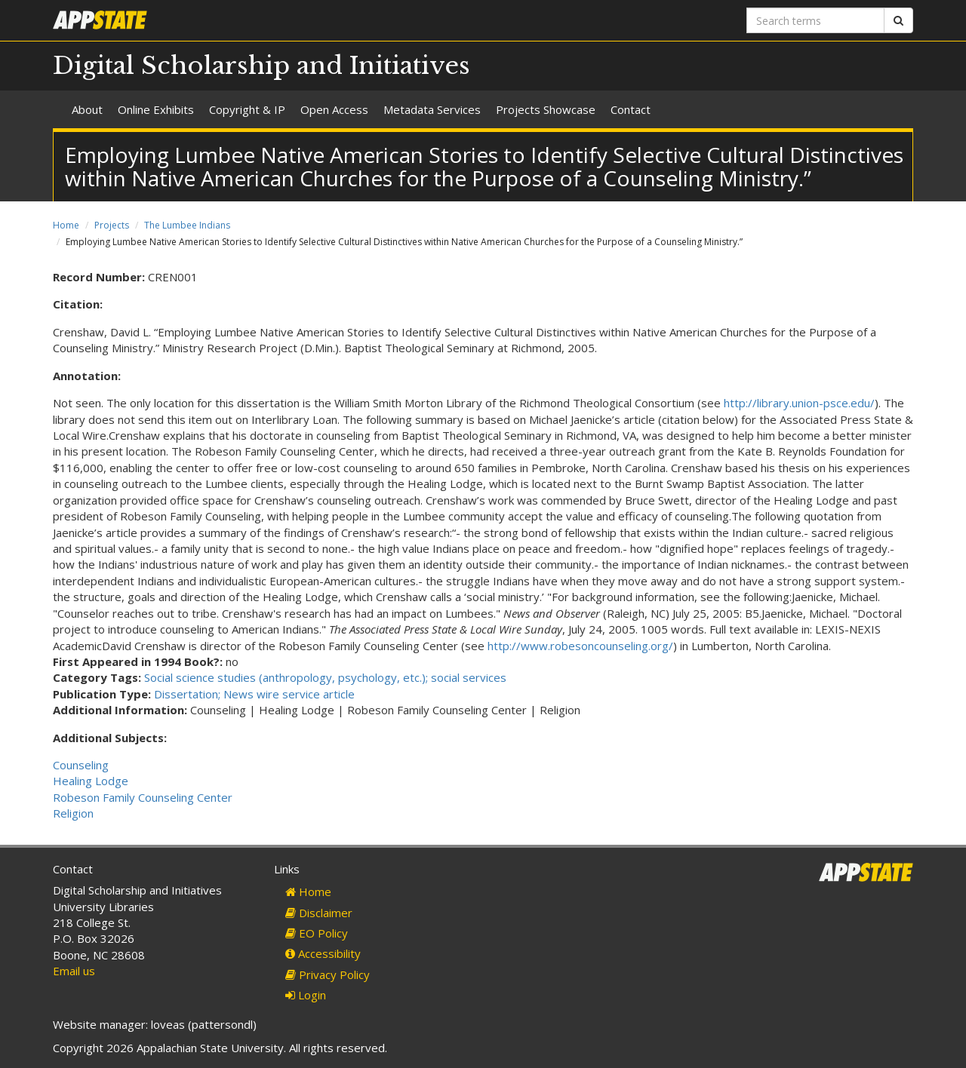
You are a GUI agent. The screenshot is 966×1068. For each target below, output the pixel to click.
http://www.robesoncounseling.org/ (580, 645)
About (87, 109)
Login (305, 994)
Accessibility (323, 953)
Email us (74, 970)
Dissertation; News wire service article (254, 693)
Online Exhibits (156, 109)
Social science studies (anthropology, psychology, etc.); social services (325, 677)
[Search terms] (815, 20)
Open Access (334, 109)
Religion (73, 813)
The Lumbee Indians (187, 225)
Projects (111, 225)
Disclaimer (318, 912)
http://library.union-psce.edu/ (799, 402)
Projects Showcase (545, 109)
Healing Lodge (90, 780)
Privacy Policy (327, 974)
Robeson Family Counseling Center (142, 797)
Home (66, 225)
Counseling (81, 764)
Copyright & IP (247, 109)
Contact (631, 109)
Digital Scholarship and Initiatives (261, 66)
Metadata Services (432, 109)
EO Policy (316, 933)
